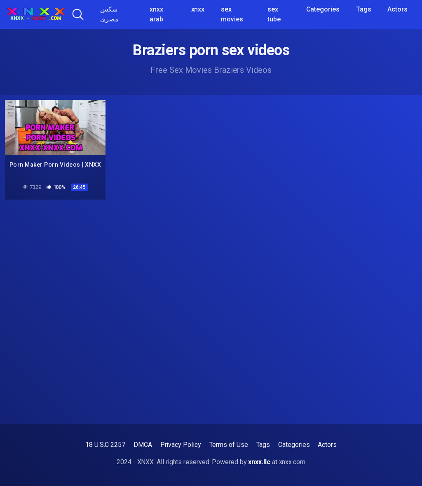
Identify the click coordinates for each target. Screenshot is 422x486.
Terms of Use (228, 445)
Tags (363, 9)
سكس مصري (109, 14)
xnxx (198, 9)
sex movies (232, 14)
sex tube (274, 14)
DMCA (143, 445)
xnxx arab (156, 14)
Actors (397, 9)
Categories (323, 9)
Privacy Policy (180, 445)
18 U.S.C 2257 (105, 445)
